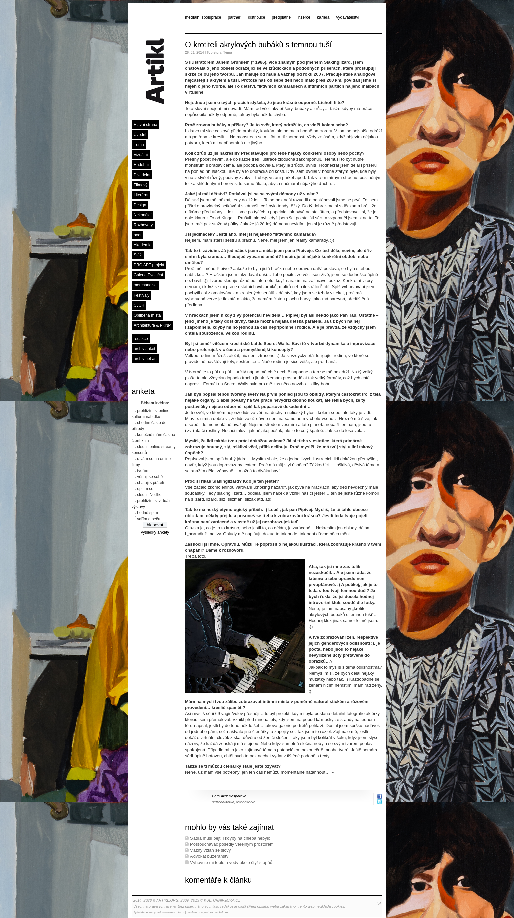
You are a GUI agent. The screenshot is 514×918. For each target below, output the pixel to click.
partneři (234, 17)
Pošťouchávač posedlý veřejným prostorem (232, 844)
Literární (141, 195)
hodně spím (147, 512)
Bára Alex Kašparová (229, 796)
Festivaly (141, 295)
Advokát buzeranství (210, 856)
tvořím (142, 470)
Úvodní (140, 134)
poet (137, 235)
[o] (379, 903)
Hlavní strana (145, 124)
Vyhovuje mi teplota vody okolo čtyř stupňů (231, 862)
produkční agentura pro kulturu (207, 912)
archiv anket (144, 348)
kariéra (323, 17)
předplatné (281, 17)
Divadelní (142, 175)
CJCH (139, 305)
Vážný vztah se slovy (210, 850)
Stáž (138, 255)
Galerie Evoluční (148, 275)
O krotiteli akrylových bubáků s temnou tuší (258, 44)
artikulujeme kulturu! (170, 912)
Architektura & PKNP (152, 325)
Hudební (141, 164)
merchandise (145, 285)
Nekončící (142, 215)
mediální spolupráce (203, 17)
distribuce (256, 17)
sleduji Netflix (149, 494)
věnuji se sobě (150, 476)
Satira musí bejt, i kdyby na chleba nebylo (230, 838)
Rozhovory (143, 225)
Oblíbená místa (147, 315)
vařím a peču (148, 519)
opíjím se (145, 488)
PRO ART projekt (149, 265)
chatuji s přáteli (150, 482)
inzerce (303, 17)
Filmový (140, 185)
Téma (139, 144)
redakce (141, 338)
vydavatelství (347, 17)
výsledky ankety (155, 532)
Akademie (142, 245)
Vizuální (141, 154)
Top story (214, 52)
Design (140, 205)
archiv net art (145, 358)
